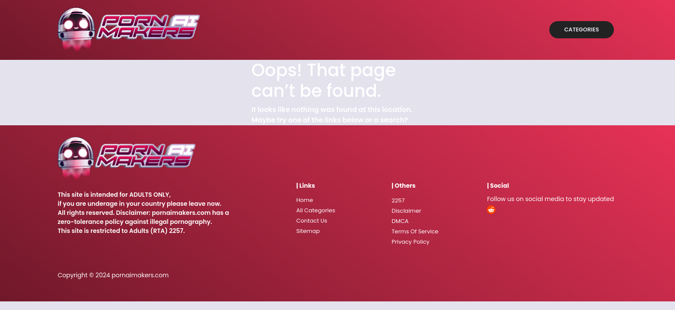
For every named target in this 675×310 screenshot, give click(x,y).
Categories (581, 29)
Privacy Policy (411, 242)
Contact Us (311, 221)
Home (304, 200)
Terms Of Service (415, 231)
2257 (398, 200)
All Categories (315, 210)
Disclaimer (406, 211)
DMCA (400, 221)
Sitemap (308, 231)
